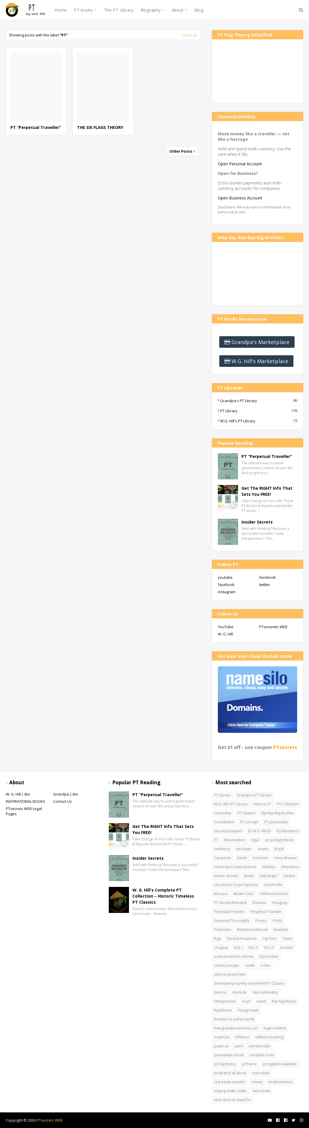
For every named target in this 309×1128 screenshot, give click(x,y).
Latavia (289, 875)
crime (265, 965)
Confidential (224, 822)
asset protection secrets (234, 956)
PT (216, 839)
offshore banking (269, 1037)
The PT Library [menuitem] (119, 10)
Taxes (287, 938)
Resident (281, 929)
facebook (267, 577)
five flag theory (284, 1001)
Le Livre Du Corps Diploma (236, 884)
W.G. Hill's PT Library (258, 421)
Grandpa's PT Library (258, 400)
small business (280, 1081)
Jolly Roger (268, 875)
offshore (242, 1037)
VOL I (238, 947)
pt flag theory (225, 1064)
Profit (277, 920)
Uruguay (221, 947)
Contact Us (62, 801)
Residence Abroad (252, 929)
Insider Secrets (257, 522)
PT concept (249, 822)
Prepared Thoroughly (231, 920)
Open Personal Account (240, 164)
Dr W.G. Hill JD (259, 831)
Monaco (220, 893)
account (286, 947)
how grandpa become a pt (236, 1028)
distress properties (230, 974)
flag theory (223, 1010)
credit (250, 965)
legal (255, 839)
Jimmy (249, 875)
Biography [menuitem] (151, 10)
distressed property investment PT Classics (249, 983)
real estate (260, 1072)
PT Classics (246, 813)
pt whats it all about (230, 1072)
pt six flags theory (279, 839)
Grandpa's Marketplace (260, 342)
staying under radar (230, 1090)
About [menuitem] (177, 10)
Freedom (260, 857)
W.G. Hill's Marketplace (259, 361)
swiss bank (261, 1090)
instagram (226, 591)
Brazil (279, 848)
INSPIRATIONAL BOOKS (25, 801)
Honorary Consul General (235, 866)
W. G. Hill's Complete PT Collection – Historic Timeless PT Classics (163, 896)
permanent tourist (229, 1055)
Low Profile (273, 884)
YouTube (225, 626)
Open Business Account (240, 198)
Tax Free (269, 938)
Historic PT (262, 804)
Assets (263, 848)
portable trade (262, 1055)
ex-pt (246, 1001)
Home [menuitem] (61, 10)
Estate (242, 857)
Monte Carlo (243, 893)
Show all (189, 35)
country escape (226, 965)
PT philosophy (276, 822)
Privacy (261, 920)
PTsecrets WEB (50, 1120)
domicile (240, 992)
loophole (221, 1037)
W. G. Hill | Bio (18, 794)
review (257, 1081)
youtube (225, 577)
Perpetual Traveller (266, 911)
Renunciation (234, 839)
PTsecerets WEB (273, 626)
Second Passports (241, 938)
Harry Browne (285, 857)
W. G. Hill (225, 634)
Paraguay (279, 902)
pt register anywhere (280, 1064)
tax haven (244, 848)
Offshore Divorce (274, 893)
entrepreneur (225, 1001)
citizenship (222, 813)
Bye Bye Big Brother (277, 813)
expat (261, 1001)
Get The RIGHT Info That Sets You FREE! (267, 491)
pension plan (259, 1046)
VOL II (253, 947)
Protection (222, 929)
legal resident (275, 1028)
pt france (249, 1064)
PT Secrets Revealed (230, 902)
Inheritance (290, 866)
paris (239, 1046)
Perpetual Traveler (229, 911)
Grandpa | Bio (65, 794)
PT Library (258, 410)
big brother (269, 956)
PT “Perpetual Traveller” (35, 127)
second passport (228, 831)
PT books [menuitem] (83, 10)
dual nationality (265, 992)
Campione (222, 857)
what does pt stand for (232, 1099)
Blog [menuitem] (198, 10)
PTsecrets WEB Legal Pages (24, 811)
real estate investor (230, 1081)
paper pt (221, 1046)
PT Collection (288, 804)
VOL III (269, 947)
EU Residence (288, 831)
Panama (259, 902)
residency (222, 848)
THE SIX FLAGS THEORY (100, 127)
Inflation (268, 866)
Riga (217, 938)
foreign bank (248, 1010)
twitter (264, 584)
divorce (220, 992)
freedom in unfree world (234, 1019)
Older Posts (181, 151)
